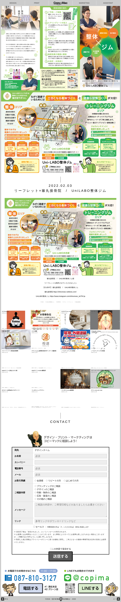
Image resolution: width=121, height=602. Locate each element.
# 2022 (42, 302)
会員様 (40, 480)
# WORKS (58, 302)
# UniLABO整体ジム (50, 302)
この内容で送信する (60, 549)
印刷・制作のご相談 (46, 492)
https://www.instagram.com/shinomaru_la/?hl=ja (67, 296)
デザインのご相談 (45, 489)
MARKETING (84, 3)
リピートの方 (54, 480)
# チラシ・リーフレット (68, 302)
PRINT (36, 3)
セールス (39, 527)
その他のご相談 (44, 499)
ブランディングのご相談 (49, 486)
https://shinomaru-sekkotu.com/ (65, 292)
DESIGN (13, 3)
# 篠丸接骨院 (77, 302)
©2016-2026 (60, 599)
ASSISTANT (108, 3)
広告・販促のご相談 (46, 496)
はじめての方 (72, 480)
